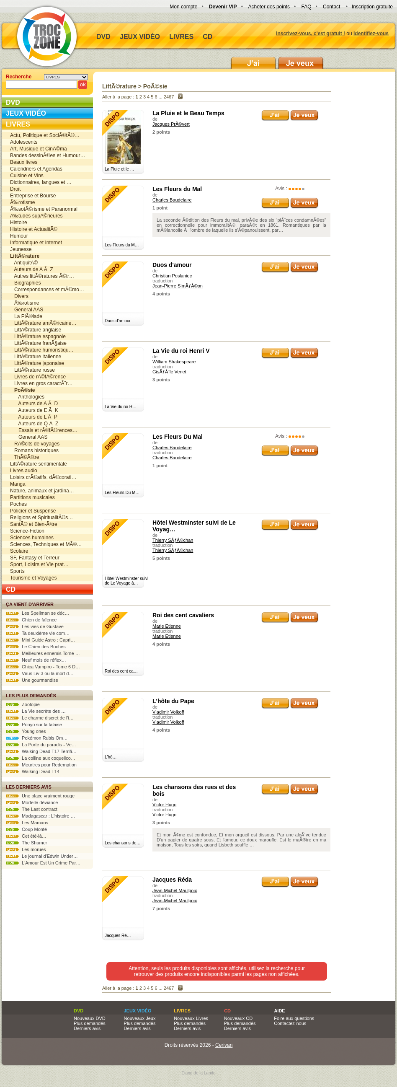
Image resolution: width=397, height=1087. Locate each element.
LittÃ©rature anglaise (35, 330)
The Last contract (31, 809)
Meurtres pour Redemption (41, 764)
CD (207, 36)
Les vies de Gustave (35, 626)
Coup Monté (26, 829)
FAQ (306, 7)
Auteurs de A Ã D (34, 403)
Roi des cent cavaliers (183, 615)
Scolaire (19, 551)
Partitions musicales (32, 497)
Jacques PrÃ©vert (171, 124)
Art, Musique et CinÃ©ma (38, 149)
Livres (181, 36)
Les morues (26, 849)
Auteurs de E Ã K (34, 410)
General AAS (26, 310)
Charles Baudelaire (172, 199)
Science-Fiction (27, 531)
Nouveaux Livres (191, 1018)
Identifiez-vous (371, 33)
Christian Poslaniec (172, 275)
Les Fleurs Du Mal (177, 436)
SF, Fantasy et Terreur (34, 558)
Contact (331, 7)
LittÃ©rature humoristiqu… (42, 350)
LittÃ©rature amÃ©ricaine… (43, 323)
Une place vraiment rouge (40, 795)
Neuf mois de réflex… (36, 660)
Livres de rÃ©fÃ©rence (38, 377)
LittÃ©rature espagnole (38, 336)
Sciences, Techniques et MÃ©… (46, 544)
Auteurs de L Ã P (33, 417)
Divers (19, 296)
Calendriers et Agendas (36, 169)
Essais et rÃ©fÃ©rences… (43, 430)
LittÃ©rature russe (32, 370)
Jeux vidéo (140, 36)
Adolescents (23, 142)
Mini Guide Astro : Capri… (40, 639)
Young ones (26, 731)
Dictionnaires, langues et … (41, 182)
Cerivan (223, 1045)
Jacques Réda (172, 879)
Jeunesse (20, 249)
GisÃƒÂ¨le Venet (169, 371)
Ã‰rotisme (22, 202)
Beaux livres (23, 162)
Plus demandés (90, 1023)
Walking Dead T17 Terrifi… (41, 751)
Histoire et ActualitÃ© (33, 229)
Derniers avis (87, 1028)
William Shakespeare (174, 361)
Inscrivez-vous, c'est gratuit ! (310, 33)
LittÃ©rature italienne (35, 357)
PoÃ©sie (155, 86)
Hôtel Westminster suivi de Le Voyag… (194, 526)
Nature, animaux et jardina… (42, 491)
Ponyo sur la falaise (34, 724)
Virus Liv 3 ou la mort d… (39, 673)
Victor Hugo (164, 804)
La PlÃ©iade (26, 316)
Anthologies (27, 397)
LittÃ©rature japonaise (37, 363)
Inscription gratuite (372, 7)
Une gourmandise (32, 680)
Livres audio (23, 471)
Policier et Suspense (33, 511)
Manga (18, 484)
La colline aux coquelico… (40, 758)
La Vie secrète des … (36, 711)
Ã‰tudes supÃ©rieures (36, 216)
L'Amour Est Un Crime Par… (43, 862)
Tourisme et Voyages (33, 578)
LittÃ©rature (119, 86)
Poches (18, 504)
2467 (169, 96)
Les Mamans (27, 822)
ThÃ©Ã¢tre (24, 457)
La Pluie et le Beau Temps (188, 113)
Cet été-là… (26, 836)
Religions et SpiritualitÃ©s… (41, 517)
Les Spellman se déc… (37, 613)
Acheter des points (269, 7)
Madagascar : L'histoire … (40, 815)
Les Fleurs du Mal (177, 189)
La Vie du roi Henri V (181, 350)
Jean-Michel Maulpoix (174, 890)
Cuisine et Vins (27, 176)
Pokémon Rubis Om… (37, 737)
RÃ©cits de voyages (34, 444)
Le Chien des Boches (36, 646)
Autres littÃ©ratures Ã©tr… (42, 276)
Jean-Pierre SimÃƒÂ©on (177, 285)
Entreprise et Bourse (33, 196)
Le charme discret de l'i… (40, 717)
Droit (15, 189)
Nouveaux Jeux (140, 1018)
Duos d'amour (172, 264)
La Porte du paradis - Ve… (41, 744)
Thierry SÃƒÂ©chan (172, 540)
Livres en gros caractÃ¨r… (41, 383)
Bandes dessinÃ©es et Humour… (47, 155)
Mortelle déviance (32, 802)
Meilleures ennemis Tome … (43, 653)
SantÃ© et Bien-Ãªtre (33, 524)
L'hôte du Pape (173, 701)
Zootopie (23, 704)
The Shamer (26, 842)
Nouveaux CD (238, 1018)
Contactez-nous (290, 1023)
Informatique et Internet (36, 243)
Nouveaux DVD (90, 1018)
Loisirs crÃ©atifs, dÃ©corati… (43, 477)
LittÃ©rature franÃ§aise (38, 343)
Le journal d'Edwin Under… (42, 856)
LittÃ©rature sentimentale (38, 464)
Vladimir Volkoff (168, 711)
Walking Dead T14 (32, 771)
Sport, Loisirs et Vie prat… (39, 564)
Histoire (18, 222)
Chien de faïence (31, 619)
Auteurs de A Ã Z (31, 269)
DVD (103, 36)
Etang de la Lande (198, 1073)
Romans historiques (34, 450)
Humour (19, 236)
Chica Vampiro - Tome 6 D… (43, 666)
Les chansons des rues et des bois (194, 790)
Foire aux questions (294, 1018)
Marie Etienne (166, 626)
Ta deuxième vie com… (38, 633)
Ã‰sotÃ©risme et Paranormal (43, 209)
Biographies (25, 283)
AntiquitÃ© (24, 263)
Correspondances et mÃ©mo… (47, 289)
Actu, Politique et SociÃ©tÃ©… (45, 135)
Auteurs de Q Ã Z (34, 424)
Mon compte (183, 7)
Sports (17, 571)
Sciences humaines (32, 538)
